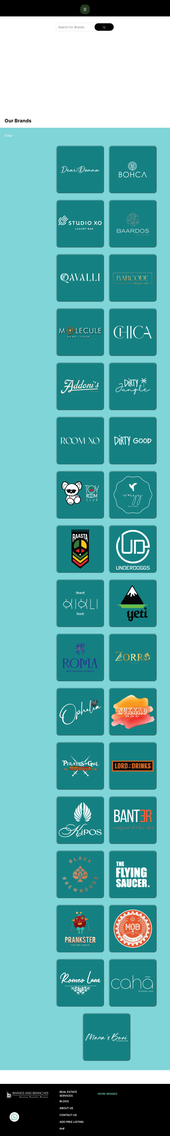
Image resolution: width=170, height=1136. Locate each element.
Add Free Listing (72, 1121)
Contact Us (68, 1115)
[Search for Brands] (75, 27)
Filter (9, 136)
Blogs (64, 1101)
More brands (107, 1093)
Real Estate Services (68, 1093)
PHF (62, 1128)
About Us (66, 1108)
